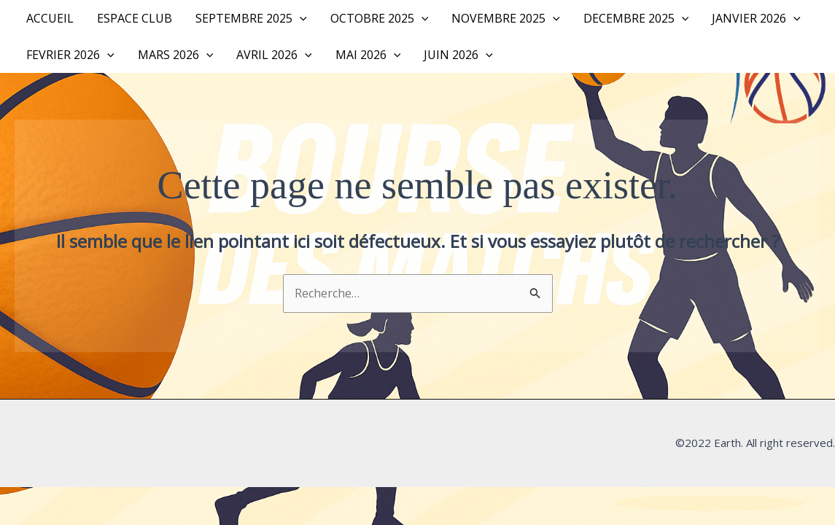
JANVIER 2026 (756, 18)
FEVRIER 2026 (70, 54)
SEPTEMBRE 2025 (251, 18)
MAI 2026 (368, 54)
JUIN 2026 (458, 54)
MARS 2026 (176, 54)
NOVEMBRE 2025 (505, 18)
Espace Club (134, 18)
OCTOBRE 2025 (379, 18)
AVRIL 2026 (274, 54)
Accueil (50, 18)
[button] (299, 18)
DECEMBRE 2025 (636, 18)
